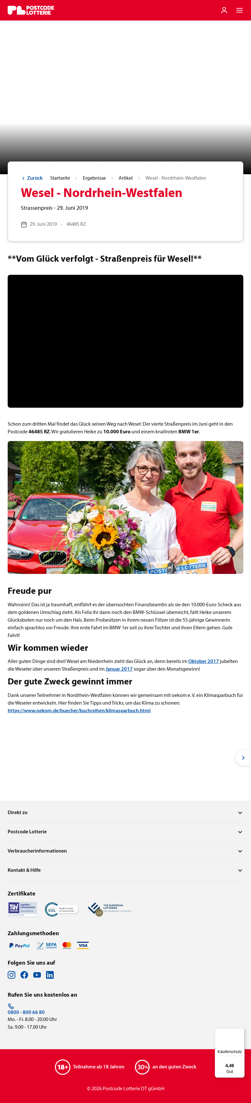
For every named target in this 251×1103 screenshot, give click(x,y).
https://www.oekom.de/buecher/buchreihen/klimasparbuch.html (79, 711)
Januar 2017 (119, 669)
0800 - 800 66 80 (26, 1009)
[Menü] (241, 1032)
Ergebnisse (94, 178)
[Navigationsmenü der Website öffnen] (239, 10)
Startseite (60, 178)
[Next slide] (243, 757)
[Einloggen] (224, 10)
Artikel (126, 178)
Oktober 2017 (203, 661)
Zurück (32, 178)
